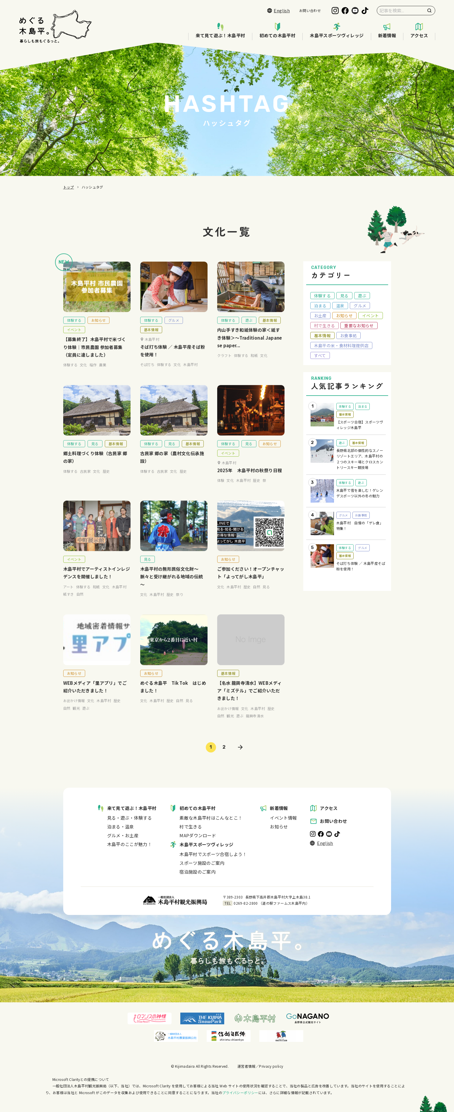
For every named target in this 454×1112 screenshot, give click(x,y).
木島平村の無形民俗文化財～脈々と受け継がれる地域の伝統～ (171, 584)
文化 (83, 372)
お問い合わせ (310, 10)
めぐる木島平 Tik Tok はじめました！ (173, 694)
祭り (179, 601)
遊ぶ (249, 328)
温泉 (340, 305)
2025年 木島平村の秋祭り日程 (249, 478)
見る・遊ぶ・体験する (129, 818)
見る (95, 451)
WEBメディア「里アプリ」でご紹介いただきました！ (95, 694)
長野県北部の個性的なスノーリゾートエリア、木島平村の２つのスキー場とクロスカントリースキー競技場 (359, 459)
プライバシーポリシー (240, 1092)
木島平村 (190, 372)
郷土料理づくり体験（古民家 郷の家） (95, 465)
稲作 (93, 372)
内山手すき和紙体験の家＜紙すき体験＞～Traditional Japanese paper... (249, 345)
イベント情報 (283, 818)
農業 (102, 372)
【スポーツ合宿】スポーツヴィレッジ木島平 (359, 424)
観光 (76, 715)
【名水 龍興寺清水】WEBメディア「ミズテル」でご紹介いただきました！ (249, 698)
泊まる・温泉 (120, 826)
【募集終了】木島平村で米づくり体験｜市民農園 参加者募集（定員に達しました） (94, 355)
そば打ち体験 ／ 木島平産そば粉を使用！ (172, 358)
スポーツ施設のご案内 (202, 863)
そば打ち (147, 372)
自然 (80, 601)
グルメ (173, 328)
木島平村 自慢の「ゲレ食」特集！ (359, 525)
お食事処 (348, 335)
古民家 (85, 478)
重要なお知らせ (359, 325)
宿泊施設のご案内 (197, 872)
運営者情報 (246, 1066)
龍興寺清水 (255, 723)
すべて (320, 355)
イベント (74, 337)
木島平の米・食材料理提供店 (341, 345)
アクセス (419, 30)
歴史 (106, 478)
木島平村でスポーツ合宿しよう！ (213, 854)
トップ (68, 186)
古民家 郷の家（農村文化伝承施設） (172, 465)
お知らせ (98, 328)
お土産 (320, 315)
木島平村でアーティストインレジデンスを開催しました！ (96, 580)
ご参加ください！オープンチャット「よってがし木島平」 (250, 580)
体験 (221, 488)
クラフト (224, 363)
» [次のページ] (240, 747)
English (278, 10)
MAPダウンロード (197, 835)
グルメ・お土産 (123, 835)
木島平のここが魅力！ (129, 844)
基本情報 (151, 337)
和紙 (254, 363)
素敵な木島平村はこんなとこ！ (210, 818)
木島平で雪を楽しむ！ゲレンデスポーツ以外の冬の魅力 (359, 493)
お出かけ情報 (74, 708)
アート (68, 594)
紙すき (68, 601)
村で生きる (324, 325)
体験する (74, 328)
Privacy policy (271, 1066)
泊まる (320, 305)
